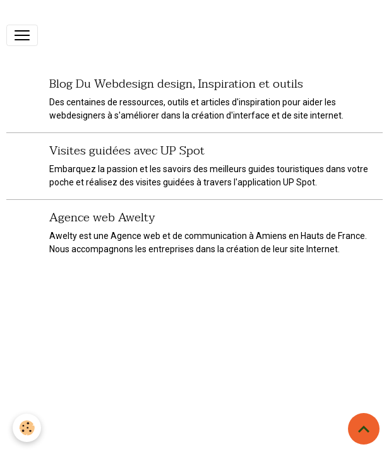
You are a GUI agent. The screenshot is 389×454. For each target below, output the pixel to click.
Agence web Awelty (102, 217)
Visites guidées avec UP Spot (127, 150)
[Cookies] (27, 428)
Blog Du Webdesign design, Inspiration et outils (176, 83)
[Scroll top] (364, 429)
